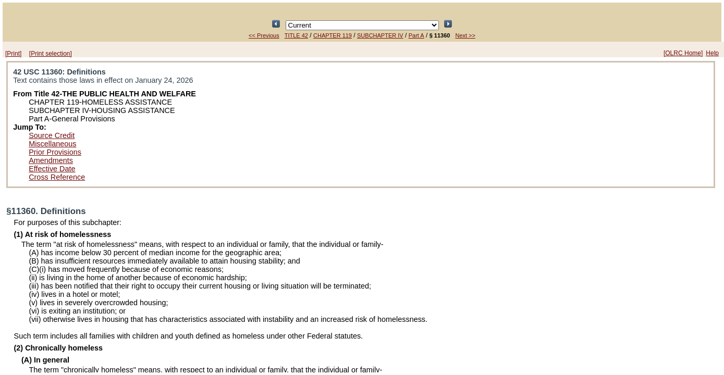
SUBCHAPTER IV (380, 35)
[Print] (13, 53)
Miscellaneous (52, 144)
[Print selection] (50, 53)
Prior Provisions (55, 152)
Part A (416, 35)
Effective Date (52, 169)
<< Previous (264, 35)
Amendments (51, 160)
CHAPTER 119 (332, 35)
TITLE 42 (296, 35)
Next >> (465, 35)
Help (712, 53)
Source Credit (52, 135)
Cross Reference (57, 177)
